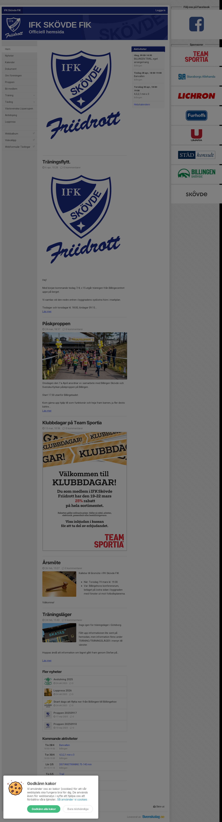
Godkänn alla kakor (44, 809)
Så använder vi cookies (72, 799)
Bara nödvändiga (77, 809)
